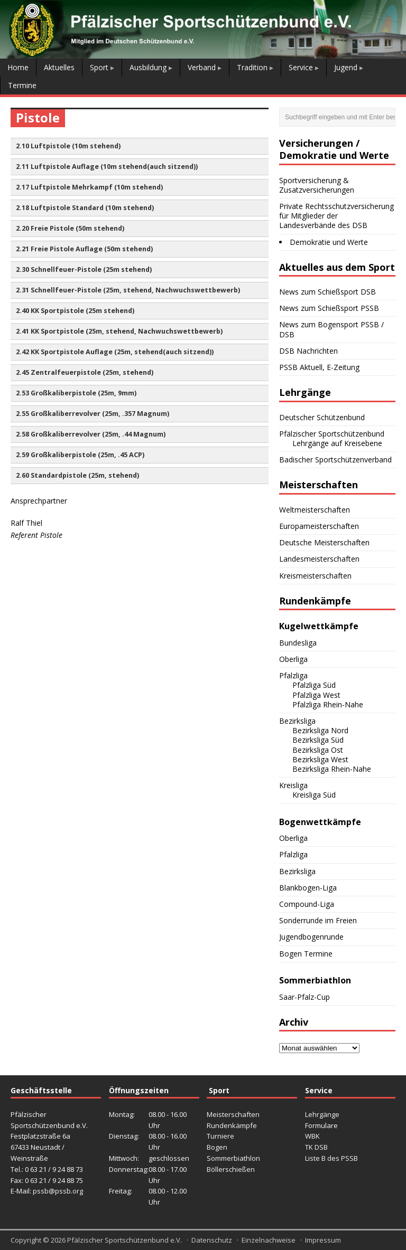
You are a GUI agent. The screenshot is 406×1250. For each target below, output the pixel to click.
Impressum (323, 1240)
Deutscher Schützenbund (322, 417)
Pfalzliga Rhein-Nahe (327, 704)
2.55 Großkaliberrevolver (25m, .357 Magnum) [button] (92, 413)
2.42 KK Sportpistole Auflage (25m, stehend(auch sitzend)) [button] (115, 351)
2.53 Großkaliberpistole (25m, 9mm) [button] (76, 393)
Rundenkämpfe (232, 1125)
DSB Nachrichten (308, 351)
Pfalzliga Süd (314, 685)
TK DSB (316, 1147)
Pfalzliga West (316, 695)
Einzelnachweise (269, 1240)
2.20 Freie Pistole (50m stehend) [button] (70, 228)
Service (301, 67)
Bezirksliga (297, 721)
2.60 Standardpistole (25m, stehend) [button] (77, 475)
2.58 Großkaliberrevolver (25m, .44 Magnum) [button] (90, 434)
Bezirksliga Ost (317, 750)
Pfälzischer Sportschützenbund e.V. (124, 1240)
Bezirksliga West (320, 759)
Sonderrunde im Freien (318, 920)
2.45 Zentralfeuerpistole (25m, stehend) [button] (84, 372)
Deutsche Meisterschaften (324, 542)
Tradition (252, 67)
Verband (202, 67)
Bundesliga (298, 643)
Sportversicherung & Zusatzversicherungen (316, 185)
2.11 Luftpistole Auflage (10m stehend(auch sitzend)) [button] (107, 166)
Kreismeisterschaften (315, 576)
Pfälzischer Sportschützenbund (331, 434)
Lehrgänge (322, 1114)
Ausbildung (148, 67)
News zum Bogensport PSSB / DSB (331, 329)
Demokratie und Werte (329, 242)
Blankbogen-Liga (308, 888)
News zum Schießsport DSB (327, 292)
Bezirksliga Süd (318, 740)
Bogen (217, 1147)
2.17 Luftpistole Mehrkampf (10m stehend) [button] (89, 187)
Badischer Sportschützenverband (335, 459)
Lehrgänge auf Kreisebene (337, 443)
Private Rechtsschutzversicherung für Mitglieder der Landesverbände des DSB (336, 215)
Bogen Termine (306, 954)
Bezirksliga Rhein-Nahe (331, 769)
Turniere (220, 1136)
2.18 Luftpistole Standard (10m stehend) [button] (85, 207)
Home (18, 67)
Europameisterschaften (319, 526)
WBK (312, 1136)
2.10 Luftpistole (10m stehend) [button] (68, 145)
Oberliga (293, 659)
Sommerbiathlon (233, 1158)
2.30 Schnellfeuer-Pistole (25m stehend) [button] (84, 269)
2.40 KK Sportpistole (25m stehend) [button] (75, 310)
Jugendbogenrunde (311, 937)
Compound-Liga (306, 904)
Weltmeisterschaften (314, 510)
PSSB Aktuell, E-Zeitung (319, 367)
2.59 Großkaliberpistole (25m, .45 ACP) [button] (80, 454)
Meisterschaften (233, 1114)
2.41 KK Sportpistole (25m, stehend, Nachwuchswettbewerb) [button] (119, 331)
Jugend (345, 67)
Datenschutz (211, 1240)
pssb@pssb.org (58, 1191)
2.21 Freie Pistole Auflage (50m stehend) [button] (84, 248)
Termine (22, 85)
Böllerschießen (231, 1169)
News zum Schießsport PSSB (329, 308)
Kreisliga (293, 785)
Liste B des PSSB (331, 1158)
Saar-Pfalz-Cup (304, 997)
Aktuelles (59, 67)
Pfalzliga (293, 675)
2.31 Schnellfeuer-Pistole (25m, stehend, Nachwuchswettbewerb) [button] (128, 290)
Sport (99, 67)
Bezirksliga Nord (320, 730)
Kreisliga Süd (314, 795)
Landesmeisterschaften (319, 559)
